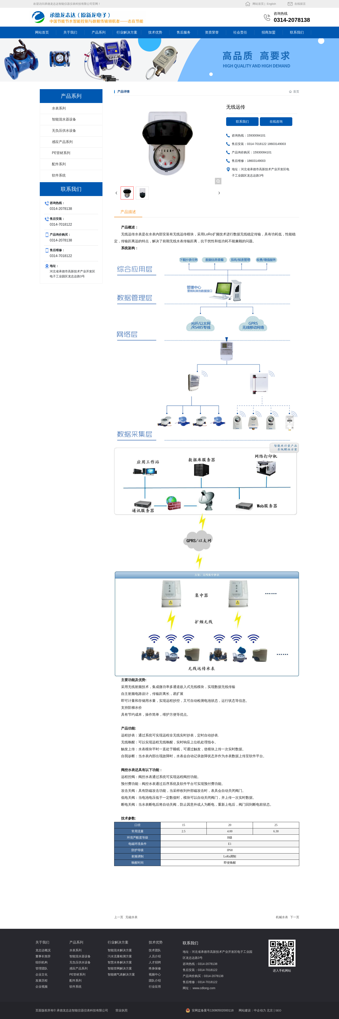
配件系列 (59, 164)
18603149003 (276, 144)
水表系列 (59, 108)
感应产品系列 (62, 142)
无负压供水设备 (64, 130)
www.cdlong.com (204, 988)
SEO (278, 1010)
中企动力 (260, 1010)
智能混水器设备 (64, 119)
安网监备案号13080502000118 (212, 1010)
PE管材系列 (61, 153)
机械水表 (282, 917)
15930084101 (256, 135)
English (271, 3)
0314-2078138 (292, 20)
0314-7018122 (256, 144)
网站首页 (258, 3)
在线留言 (300, 3)
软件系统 (59, 175)
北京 (270, 1010)
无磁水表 (131, 917)
